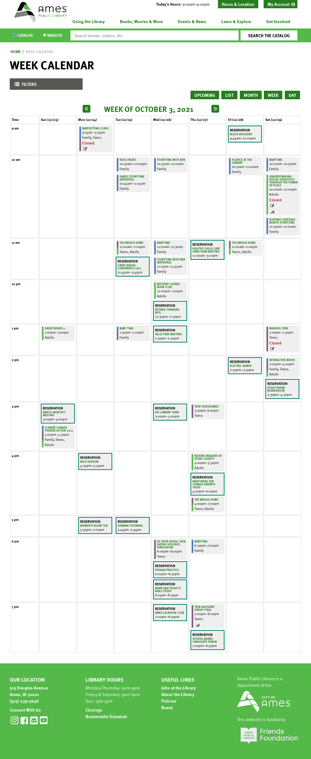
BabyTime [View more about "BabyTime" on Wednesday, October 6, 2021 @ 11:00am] (163, 242)
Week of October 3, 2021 (148, 109)
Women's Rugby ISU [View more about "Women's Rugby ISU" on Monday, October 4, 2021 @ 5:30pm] (94, 525)
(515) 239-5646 (24, 700)
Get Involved (278, 21)
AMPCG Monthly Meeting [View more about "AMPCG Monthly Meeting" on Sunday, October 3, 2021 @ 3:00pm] (54, 413)
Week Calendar (39, 51)
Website (54, 35)
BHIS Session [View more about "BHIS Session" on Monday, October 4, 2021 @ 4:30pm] (89, 461)
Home (15, 51)
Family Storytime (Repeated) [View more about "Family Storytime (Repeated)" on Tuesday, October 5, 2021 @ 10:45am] (132, 178)
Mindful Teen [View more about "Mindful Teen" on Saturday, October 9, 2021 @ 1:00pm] (278, 328)
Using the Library (88, 21)
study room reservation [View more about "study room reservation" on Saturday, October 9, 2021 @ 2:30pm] (276, 389)
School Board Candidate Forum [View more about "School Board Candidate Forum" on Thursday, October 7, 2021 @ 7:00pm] (204, 640)
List (229, 95)
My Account (279, 4)
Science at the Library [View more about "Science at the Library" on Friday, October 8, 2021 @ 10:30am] (242, 161)
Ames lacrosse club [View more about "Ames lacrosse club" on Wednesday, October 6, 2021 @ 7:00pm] (169, 612)
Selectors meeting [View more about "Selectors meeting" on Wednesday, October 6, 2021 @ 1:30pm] (168, 334)
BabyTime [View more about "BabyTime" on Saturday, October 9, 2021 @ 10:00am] (275, 159)
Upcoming (204, 95)
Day (292, 95)
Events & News (192, 21)
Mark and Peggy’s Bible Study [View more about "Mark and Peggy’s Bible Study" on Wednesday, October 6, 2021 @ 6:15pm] (168, 589)
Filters (24, 85)
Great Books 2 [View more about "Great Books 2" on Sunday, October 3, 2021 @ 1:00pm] (55, 328)
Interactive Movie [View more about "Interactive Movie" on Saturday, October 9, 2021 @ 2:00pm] (282, 359)
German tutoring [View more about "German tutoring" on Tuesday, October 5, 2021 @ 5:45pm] (130, 525)
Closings (94, 709)
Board (167, 707)
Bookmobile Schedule (106, 716)
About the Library (177, 694)
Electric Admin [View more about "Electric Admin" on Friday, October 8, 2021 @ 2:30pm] (240, 365)
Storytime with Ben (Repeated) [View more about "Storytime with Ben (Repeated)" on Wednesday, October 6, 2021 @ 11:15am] (171, 261)
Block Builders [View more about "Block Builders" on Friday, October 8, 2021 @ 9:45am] (241, 134)
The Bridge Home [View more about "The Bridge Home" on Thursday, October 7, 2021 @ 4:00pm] (206, 499)
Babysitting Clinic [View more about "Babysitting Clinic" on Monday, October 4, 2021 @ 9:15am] (95, 128)
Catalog (25, 35)
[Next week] (215, 109)
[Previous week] (86, 109)
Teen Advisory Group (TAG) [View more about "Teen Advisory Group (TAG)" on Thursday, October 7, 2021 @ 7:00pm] (204, 608)
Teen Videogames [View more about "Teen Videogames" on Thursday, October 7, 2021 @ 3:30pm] (206, 406)
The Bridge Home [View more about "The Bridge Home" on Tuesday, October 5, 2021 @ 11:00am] (131, 242)
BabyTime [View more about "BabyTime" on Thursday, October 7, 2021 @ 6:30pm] (200, 541)
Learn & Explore (236, 21)
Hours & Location (238, 4)
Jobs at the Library (178, 687)
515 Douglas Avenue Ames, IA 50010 (29, 690)
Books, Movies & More (141, 21)
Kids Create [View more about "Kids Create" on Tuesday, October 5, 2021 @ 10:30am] (128, 159)
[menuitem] (280, 4)
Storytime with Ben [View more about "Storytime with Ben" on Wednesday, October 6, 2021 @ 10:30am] (171, 159)
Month (251, 95)
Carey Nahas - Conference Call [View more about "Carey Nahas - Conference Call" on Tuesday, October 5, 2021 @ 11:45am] (129, 267)
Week (273, 95)
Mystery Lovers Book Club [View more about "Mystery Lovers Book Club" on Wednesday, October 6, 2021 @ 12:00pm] (168, 285)
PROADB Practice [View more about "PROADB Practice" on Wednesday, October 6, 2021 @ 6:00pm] (167, 569)
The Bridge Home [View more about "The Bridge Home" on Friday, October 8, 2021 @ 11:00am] (244, 242)
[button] (185, 4)
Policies (168, 700)
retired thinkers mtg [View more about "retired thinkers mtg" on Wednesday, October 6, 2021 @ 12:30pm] (167, 311)
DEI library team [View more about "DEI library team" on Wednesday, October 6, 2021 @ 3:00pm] (167, 412)
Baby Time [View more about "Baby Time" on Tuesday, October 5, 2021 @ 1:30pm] (126, 328)
